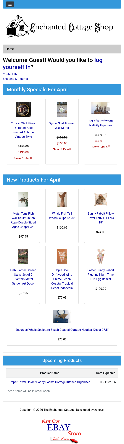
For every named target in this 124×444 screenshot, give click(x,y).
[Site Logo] (62, 26)
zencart (99, 410)
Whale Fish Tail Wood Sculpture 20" (62, 216)
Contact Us (10, 74)
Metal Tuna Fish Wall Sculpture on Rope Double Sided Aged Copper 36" (23, 220)
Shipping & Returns (15, 79)
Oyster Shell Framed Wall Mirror (62, 126)
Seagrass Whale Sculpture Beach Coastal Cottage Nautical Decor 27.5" (62, 330)
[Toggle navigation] (10, 4)
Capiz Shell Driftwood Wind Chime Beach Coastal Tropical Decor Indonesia (62, 279)
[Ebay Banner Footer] (62, 428)
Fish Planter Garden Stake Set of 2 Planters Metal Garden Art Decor (23, 276)
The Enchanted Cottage (59, 410)
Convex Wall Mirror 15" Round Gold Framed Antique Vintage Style (23, 130)
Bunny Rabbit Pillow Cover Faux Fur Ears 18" (101, 218)
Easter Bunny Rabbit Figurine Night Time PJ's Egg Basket (100, 274)
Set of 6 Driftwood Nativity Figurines (101, 123)
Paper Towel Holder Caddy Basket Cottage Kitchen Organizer (50, 382)
